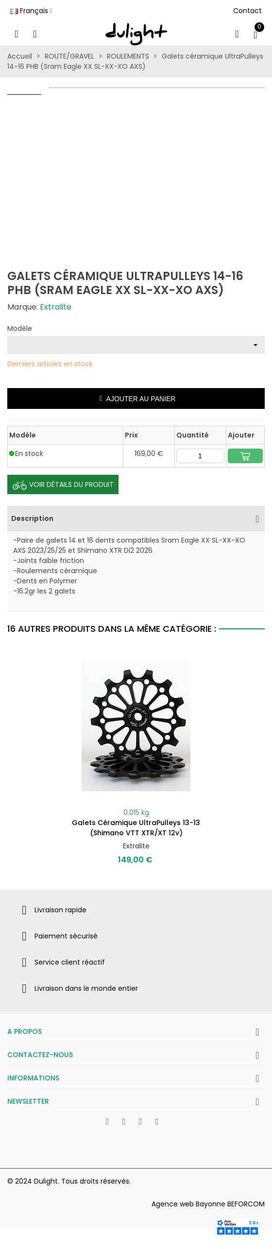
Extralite (55, 306)
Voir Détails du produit (63, 485)
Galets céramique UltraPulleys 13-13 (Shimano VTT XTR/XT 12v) (136, 828)
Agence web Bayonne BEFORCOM (208, 1204)
